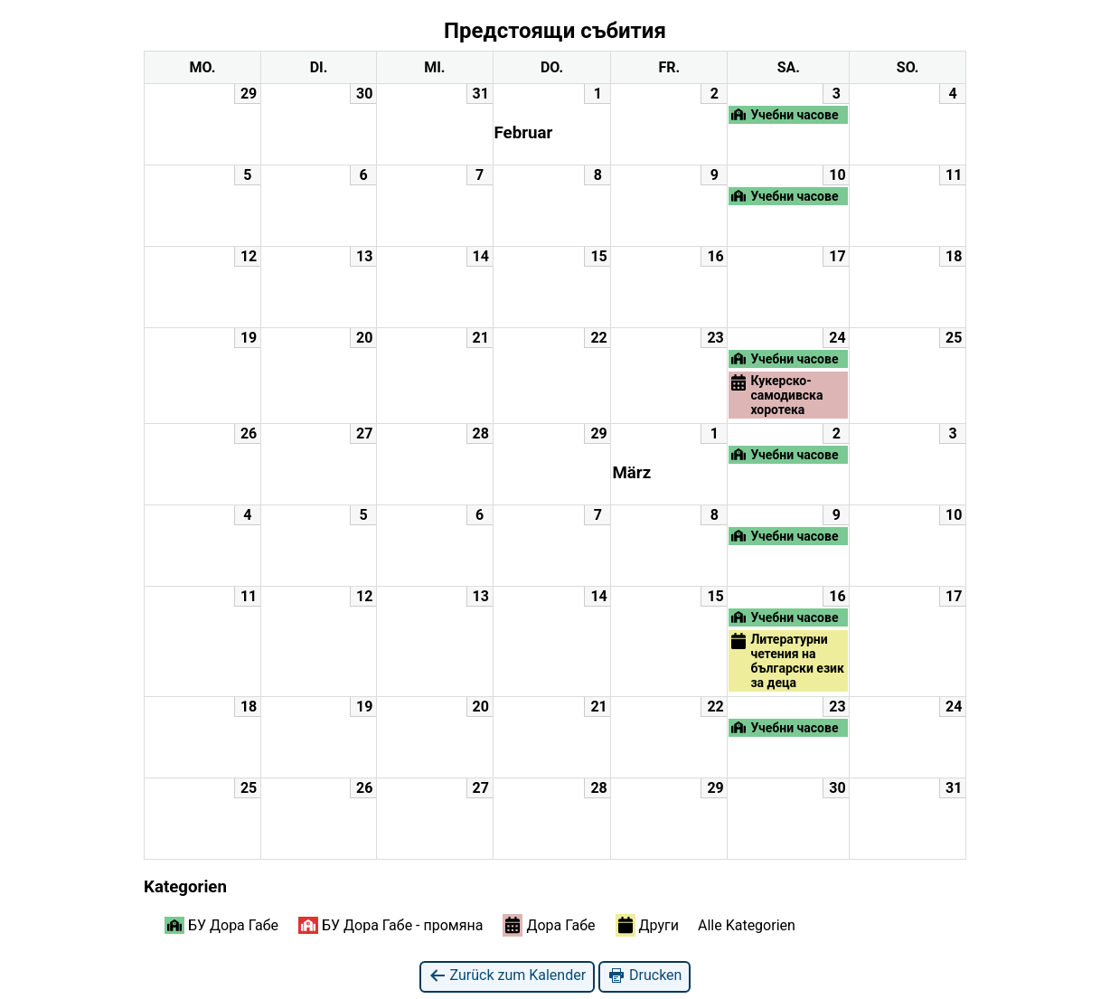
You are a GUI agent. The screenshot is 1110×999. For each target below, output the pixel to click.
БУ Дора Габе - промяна (390, 925)
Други (647, 925)
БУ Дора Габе (221, 925)
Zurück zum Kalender (507, 975)
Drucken (644, 975)
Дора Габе (549, 925)
